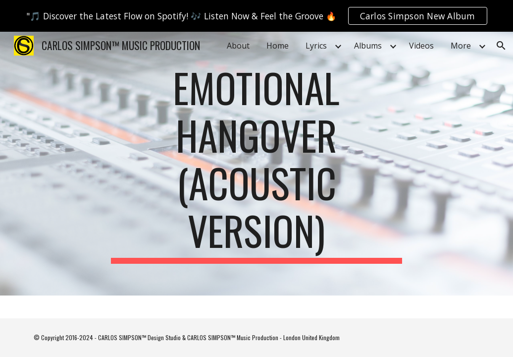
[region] (256, 16)
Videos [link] (421, 45)
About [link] (238, 45)
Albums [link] (368, 45)
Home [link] (277, 45)
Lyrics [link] (316, 45)
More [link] (461, 45)
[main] (256, 164)
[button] (501, 46)
